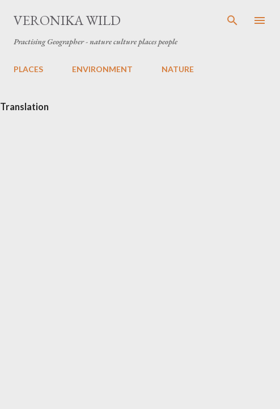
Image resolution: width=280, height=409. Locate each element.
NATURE (178, 69)
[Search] (232, 20)
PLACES (28, 69)
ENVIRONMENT (102, 69)
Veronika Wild (67, 20)
